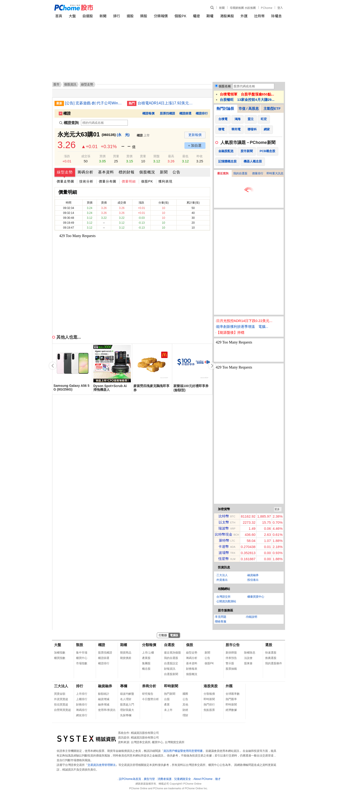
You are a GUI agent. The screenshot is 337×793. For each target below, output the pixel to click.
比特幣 (259, 15)
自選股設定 (171, 663)
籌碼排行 (81, 710)
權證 (196, 15)
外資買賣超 (61, 699)
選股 (130, 15)
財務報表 (191, 668)
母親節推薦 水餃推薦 (243, 8)
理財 (185, 715)
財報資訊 (169, 668)
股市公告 (233, 645)
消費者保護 (165, 779)
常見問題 (220, 616)
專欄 (123, 686)
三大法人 (222, 575)
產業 (167, 704)
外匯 (244, 15)
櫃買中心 (81, 658)
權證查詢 (69, 123)
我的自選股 (240, 173)
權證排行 (202, 113)
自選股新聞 (171, 674)
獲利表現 (165, 181)
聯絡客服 (220, 621)
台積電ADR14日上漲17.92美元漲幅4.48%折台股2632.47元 (167, 103)
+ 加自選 (195, 145)
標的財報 (127, 172)
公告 (176, 172)
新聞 (222, 8)
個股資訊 (70, 84)
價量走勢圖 (65, 181)
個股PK (180, 15)
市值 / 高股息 (248, 108)
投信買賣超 (61, 704)
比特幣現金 (223, 534)
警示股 (230, 663)
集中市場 (81, 652)
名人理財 (125, 699)
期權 (209, 15)
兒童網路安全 (182, 779)
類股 (143, 15)
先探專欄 (125, 715)
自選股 (87, 15)
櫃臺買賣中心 (255, 596)
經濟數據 (231, 710)
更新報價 (194, 135)
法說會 (248, 658)
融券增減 (103, 704)
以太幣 (224, 522)
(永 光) (123, 135)
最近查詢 (222, 173)
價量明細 (129, 181)
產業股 (146, 658)
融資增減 (103, 699)
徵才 (218, 779)
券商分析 (149, 686)
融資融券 (253, 575)
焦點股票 (209, 710)
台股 (167, 699)
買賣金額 (59, 693)
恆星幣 (223, 559)
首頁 (58, 15)
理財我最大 (127, 710)
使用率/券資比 (107, 710)
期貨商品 (125, 652)
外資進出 (222, 579)
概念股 (146, 668)
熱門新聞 (169, 693)
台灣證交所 (223, 596)
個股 (189, 645)
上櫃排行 (81, 699)
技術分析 (86, 181)
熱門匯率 (231, 699)
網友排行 (81, 715)
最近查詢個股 (172, 652)
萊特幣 (224, 540)
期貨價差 (125, 658)
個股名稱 (225, 86)
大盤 (72, 15)
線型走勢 (65, 172)
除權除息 (249, 652)
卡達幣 (223, 546)
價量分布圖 (107, 181)
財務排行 (81, 704)
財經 (185, 710)
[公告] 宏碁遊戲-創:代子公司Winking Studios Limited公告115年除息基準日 (94, 103)
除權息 (276, 15)
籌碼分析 (85, 172)
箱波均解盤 (127, 693)
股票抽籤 (231, 668)
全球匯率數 (233, 693)
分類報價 (161, 15)
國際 (185, 693)
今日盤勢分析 (150, 699)
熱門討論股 (225, 108)
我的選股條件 (273, 663)
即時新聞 (171, 686)
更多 (277, 509)
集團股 (146, 663)
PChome (266, 8)
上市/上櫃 (148, 652)
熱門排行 (209, 704)
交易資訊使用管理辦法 (102, 765)
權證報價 (148, 113)
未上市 (168, 710)
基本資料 (106, 172)
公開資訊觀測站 (226, 601)
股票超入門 (127, 704)
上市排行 (81, 693)
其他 (185, 704)
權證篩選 (185, 113)
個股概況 (147, 172)
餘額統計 (103, 693)
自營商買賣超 (62, 710)
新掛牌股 (231, 652)
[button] (212, 365)
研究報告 (147, 693)
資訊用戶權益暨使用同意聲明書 (183, 751)
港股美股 (227, 15)
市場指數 (81, 663)
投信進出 (253, 579)
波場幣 (224, 553)
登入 (280, 8)
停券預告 (231, 658)
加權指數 (59, 652)
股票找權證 (167, 113)
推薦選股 (270, 658)
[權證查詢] (104, 123)
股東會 (248, 663)
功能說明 (251, 616)
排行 (116, 15)
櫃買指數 (59, 658)
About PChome (203, 779)
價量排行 (257, 173)
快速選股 (270, 652)
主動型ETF (272, 108)
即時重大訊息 (275, 173)
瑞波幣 (223, 528)
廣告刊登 (149, 779)
